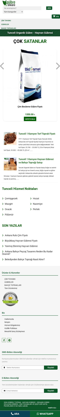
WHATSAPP (45, 413)
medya (52, 408)
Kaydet (51, 367)
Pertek (36, 209)
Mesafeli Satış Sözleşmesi (14, 331)
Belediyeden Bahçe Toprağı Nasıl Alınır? (25, 259)
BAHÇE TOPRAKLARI (8, 28)
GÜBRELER (5, 24)
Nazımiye (38, 203)
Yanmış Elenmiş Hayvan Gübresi (21, 246)
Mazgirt (9, 203)
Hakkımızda (9, 319)
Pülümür (9, 214)
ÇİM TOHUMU (6, 21)
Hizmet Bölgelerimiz (12, 325)
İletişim (7, 322)
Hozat (36, 198)
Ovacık (8, 209)
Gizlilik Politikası (10, 328)
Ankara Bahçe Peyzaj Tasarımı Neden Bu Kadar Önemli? (27, 252)
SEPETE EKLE (30, 119)
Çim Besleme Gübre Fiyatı (30, 106)
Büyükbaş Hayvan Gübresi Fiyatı (21, 240)
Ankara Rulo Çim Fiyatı (16, 235)
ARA (15, 413)
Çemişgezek (11, 198)
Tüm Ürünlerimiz (10, 288)
